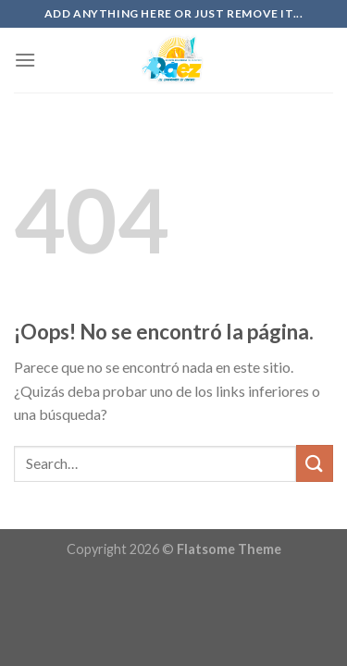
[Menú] (25, 59)
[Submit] (314, 463)
